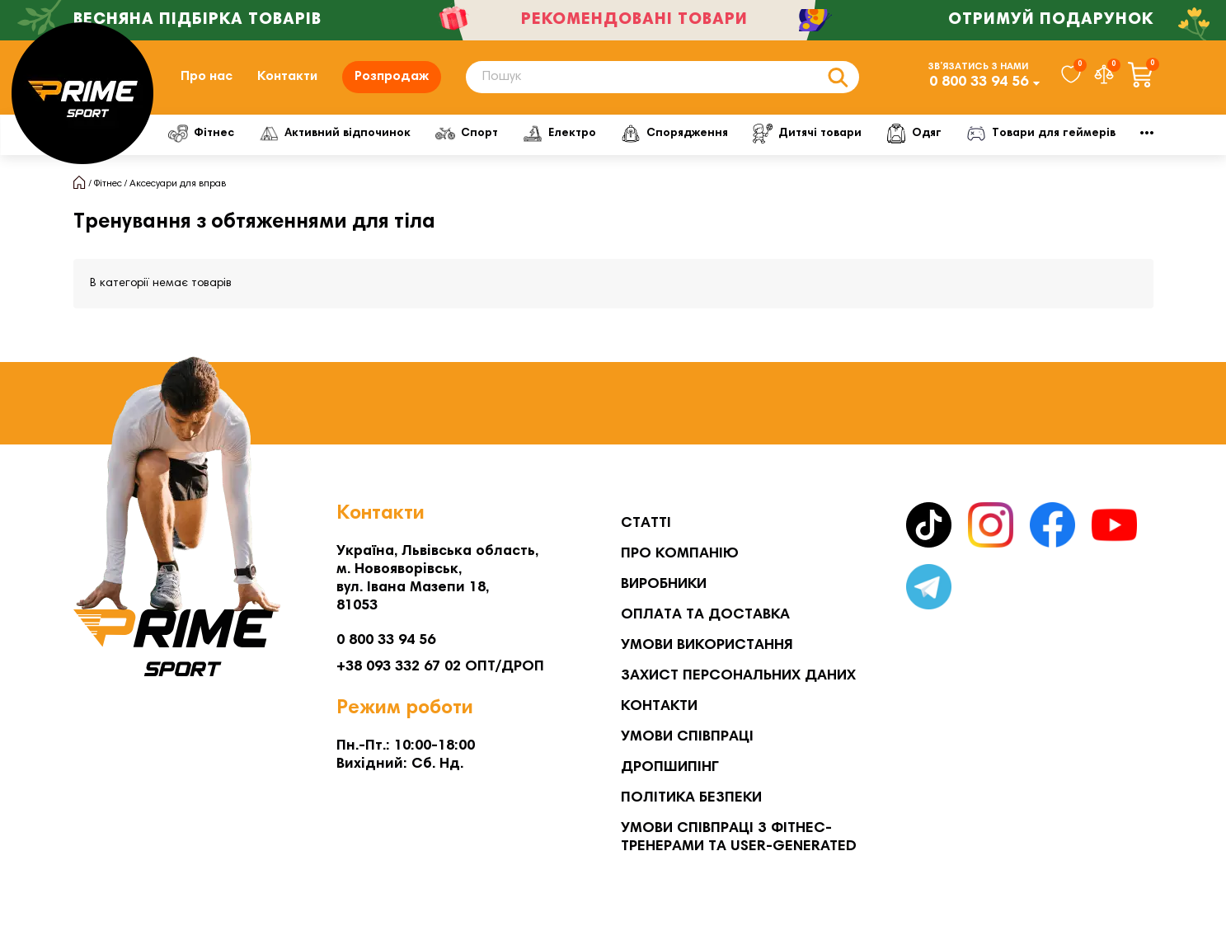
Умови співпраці (687, 737)
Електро (593, 133)
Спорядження (717, 133)
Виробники (664, 584)
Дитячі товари (860, 133)
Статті (646, 523)
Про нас (207, 76)
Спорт (490, 133)
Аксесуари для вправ (177, 184)
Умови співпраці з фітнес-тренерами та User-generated (739, 837)
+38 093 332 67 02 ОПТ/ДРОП (440, 667)
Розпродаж (392, 76)
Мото (1067, 133)
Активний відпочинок (349, 133)
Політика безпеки (691, 798)
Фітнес (205, 133)
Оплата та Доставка (705, 615)
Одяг (976, 133)
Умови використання (707, 645)
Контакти (287, 76)
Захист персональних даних (738, 676)
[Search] (662, 77)
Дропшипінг (670, 767)
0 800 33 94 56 (978, 82)
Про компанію (680, 554)
